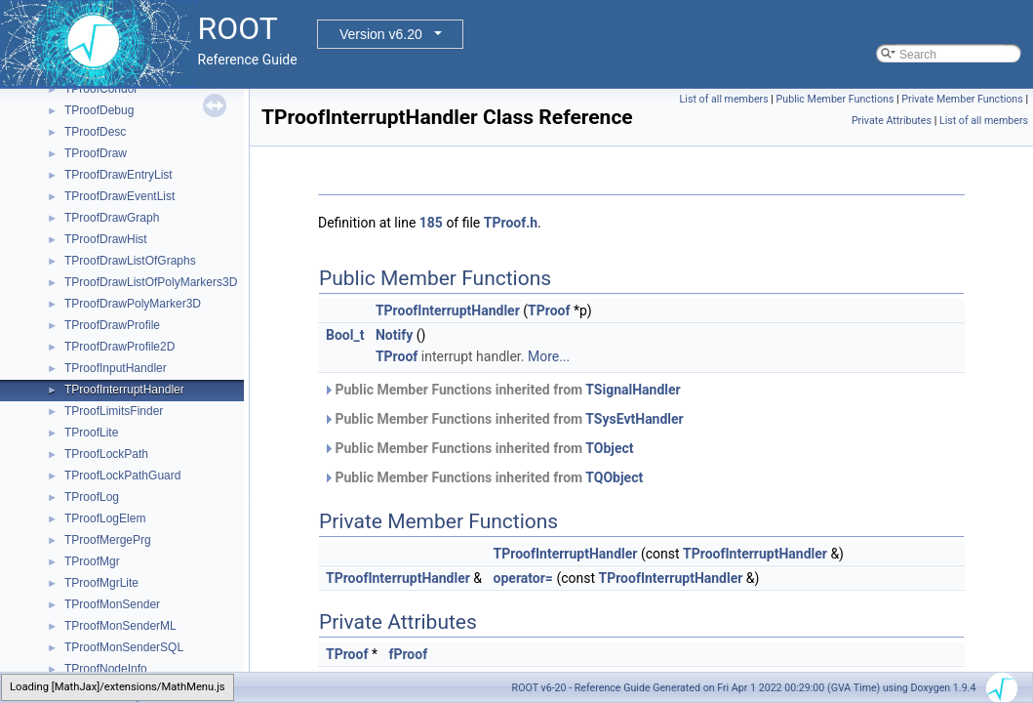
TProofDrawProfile (112, 325)
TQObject (614, 477)
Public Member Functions (835, 99)
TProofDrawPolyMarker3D (132, 303)
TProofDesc (95, 132)
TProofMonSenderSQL (123, 647)
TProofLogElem (104, 518)
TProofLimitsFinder (113, 411)
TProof (549, 310)
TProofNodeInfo (105, 669)
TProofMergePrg (107, 540)
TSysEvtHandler (634, 419)
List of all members (724, 99)
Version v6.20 (380, 34)
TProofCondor (101, 89)
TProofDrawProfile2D (119, 346)
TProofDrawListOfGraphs (130, 261)
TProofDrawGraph (111, 218)
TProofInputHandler (115, 368)
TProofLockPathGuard (122, 475)
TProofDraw (95, 153)
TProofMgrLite (101, 583)
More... (549, 356)
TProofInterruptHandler (124, 389)
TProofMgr (92, 561)
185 (431, 222)
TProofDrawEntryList (118, 175)
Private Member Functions (961, 99)
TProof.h (510, 222)
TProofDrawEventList (119, 196)
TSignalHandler (632, 389)
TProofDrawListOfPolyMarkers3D (150, 282)
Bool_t (345, 335)
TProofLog (91, 497)
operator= (523, 578)
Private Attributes (892, 120)
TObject (609, 448)
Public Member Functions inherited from (502, 389)
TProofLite (91, 432)
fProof (407, 654)
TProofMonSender (112, 604)
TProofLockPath (106, 454)
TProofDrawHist (105, 239)
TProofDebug (99, 110)
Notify (394, 335)
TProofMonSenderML (120, 626)
